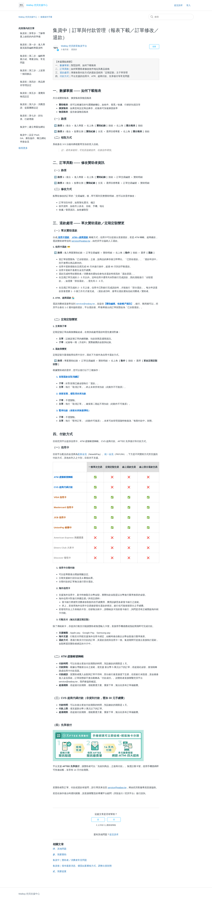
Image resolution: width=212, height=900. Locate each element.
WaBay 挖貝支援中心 (28, 17)
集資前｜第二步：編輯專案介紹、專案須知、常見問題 (32, 59)
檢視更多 (23, 148)
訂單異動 (64, 69)
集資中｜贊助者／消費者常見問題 (70, 860)
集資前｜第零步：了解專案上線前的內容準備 (32, 35)
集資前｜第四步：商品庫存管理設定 (32, 83)
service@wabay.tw (85, 303)
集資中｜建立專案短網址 (32, 127)
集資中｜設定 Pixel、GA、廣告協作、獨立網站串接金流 (33, 138)
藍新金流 (82, 454)
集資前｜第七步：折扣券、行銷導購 (31, 117)
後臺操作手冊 (46, 17)
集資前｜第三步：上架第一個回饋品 (32, 72)
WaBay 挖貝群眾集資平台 (74, 46)
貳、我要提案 (59, 871)
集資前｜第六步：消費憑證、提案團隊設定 (32, 106)
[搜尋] (171, 17)
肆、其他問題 (59, 848)
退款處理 (64, 72)
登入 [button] (188, 5)
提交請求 (178, 5)
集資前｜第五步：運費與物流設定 (32, 95)
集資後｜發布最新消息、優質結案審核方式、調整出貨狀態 (82, 865)
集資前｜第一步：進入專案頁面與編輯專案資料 (32, 46)
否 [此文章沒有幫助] (114, 820)
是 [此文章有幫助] (98, 820)
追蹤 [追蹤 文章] (154, 46)
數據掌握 (64, 65)
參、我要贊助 (59, 854)
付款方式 (64, 76)
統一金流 (108, 454)
